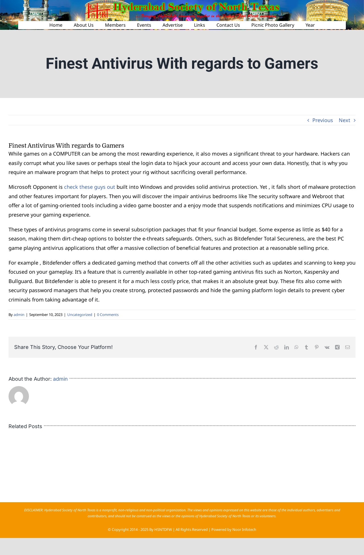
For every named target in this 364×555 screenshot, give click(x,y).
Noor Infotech (244, 529)
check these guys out (89, 186)
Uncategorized (79, 314)
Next (344, 120)
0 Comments (108, 314)
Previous (322, 120)
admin (19, 314)
